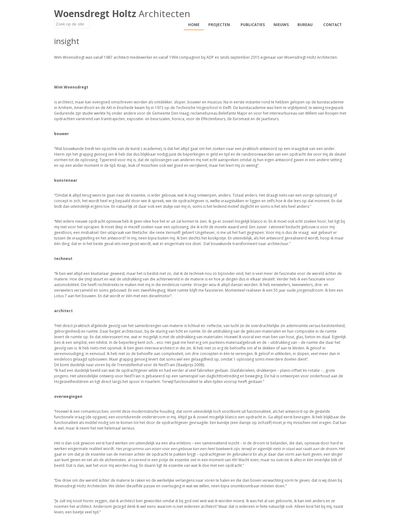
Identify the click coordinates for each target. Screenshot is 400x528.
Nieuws (281, 24)
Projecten (220, 24)
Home (194, 24)
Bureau (306, 24)
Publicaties (253, 24)
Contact (332, 24)
